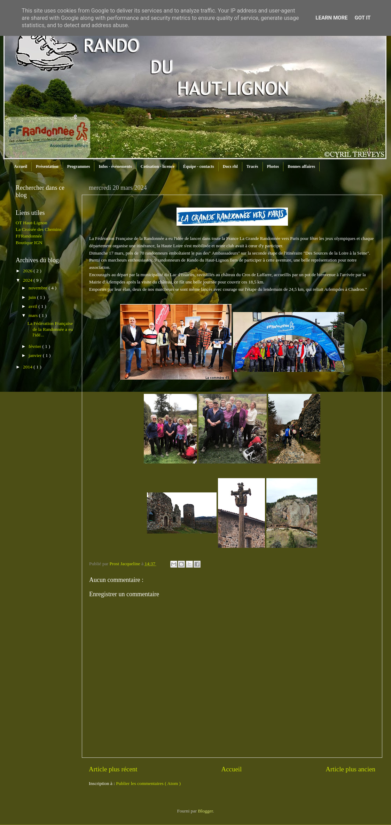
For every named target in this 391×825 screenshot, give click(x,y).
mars (34, 315)
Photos (273, 166)
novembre (38, 287)
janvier (36, 355)
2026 (28, 270)
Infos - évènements (115, 166)
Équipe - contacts (198, 166)
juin (33, 297)
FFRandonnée (29, 236)
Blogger (205, 811)
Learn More (331, 18)
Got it (362, 18)
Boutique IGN (29, 242)
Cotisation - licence (157, 166)
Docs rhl (230, 166)
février (35, 346)
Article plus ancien (350, 769)
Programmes (78, 166)
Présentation (47, 166)
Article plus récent (113, 769)
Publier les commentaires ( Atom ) (148, 783)
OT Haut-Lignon (31, 222)
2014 (28, 366)
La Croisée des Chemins (39, 229)
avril (33, 306)
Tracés (252, 166)
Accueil (20, 166)
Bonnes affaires (301, 166)
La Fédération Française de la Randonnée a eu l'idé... (50, 329)
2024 (28, 280)
